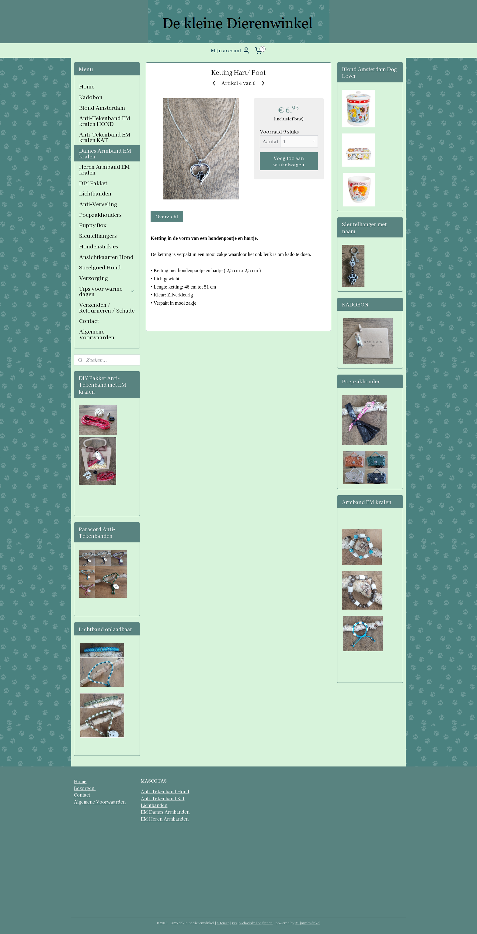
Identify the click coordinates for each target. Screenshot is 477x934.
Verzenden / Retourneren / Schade (106, 307)
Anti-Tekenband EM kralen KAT (104, 137)
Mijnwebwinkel (307, 922)
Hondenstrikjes (98, 246)
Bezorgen (85, 788)
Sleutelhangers (98, 235)
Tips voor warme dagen (107, 291)
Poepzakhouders (100, 214)
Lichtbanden (95, 193)
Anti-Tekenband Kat (162, 798)
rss (234, 922)
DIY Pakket (93, 183)
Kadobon (91, 97)
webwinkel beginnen (256, 922)
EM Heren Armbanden (165, 819)
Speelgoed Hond (100, 267)
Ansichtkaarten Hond (106, 257)
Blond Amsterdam (102, 107)
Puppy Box (92, 225)
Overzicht (166, 216)
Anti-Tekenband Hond (165, 791)
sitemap (223, 922)
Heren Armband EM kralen (104, 169)
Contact (89, 320)
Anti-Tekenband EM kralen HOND (104, 120)
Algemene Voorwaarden (96, 334)
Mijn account (230, 50)
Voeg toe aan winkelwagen (288, 161)
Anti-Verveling (98, 204)
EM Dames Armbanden (165, 812)
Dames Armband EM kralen (105, 153)
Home (86, 86)
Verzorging (93, 278)
